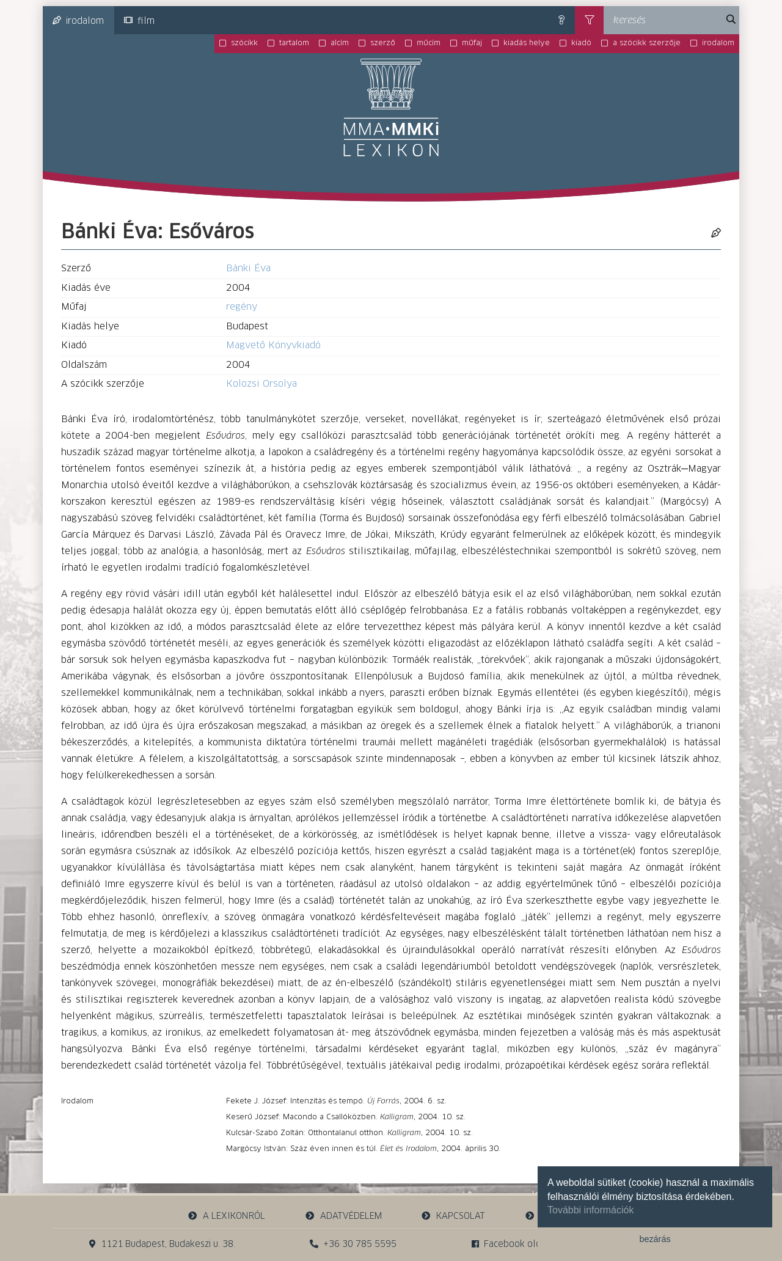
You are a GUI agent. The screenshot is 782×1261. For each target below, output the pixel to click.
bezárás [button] (654, 1239)
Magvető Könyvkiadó (273, 345)
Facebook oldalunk (518, 1244)
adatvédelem (343, 1216)
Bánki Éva (248, 268)
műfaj (472, 43)
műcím (428, 43)
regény (241, 307)
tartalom (294, 43)
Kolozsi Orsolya (261, 384)
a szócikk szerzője (647, 43)
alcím (340, 43)
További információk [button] (590, 1210)
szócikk (244, 43)
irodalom (78, 21)
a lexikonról (227, 1216)
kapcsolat (453, 1216)
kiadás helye (526, 43)
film (139, 21)
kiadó (581, 43)
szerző (382, 43)
